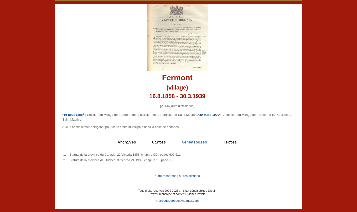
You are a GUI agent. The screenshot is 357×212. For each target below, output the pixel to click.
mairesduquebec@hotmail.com (177, 203)
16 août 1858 (73, 115)
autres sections (189, 178)
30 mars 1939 (209, 115)
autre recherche (165, 178)
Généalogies (194, 145)
